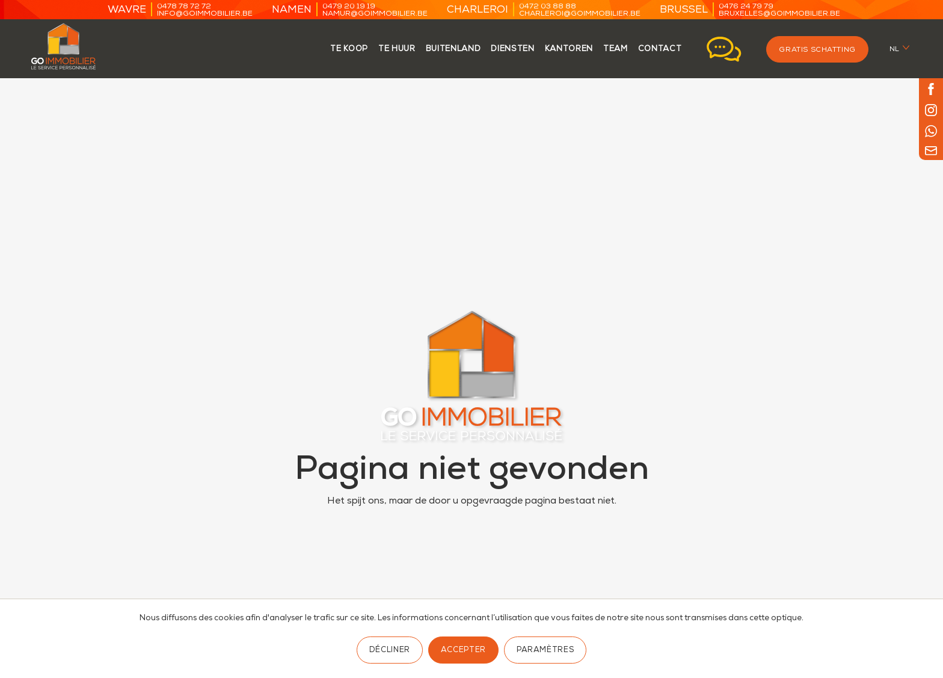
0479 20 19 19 (348, 7)
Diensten (512, 50)
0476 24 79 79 (746, 7)
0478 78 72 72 (184, 7)
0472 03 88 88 (547, 7)
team (615, 50)
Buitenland (453, 50)
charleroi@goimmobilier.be (579, 14)
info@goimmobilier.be (205, 14)
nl (894, 49)
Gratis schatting (817, 50)
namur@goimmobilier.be (375, 14)
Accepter (463, 651)
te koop (349, 50)
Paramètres (545, 651)
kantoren (569, 50)
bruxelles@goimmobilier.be (779, 14)
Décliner (389, 651)
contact (660, 50)
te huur (397, 50)
